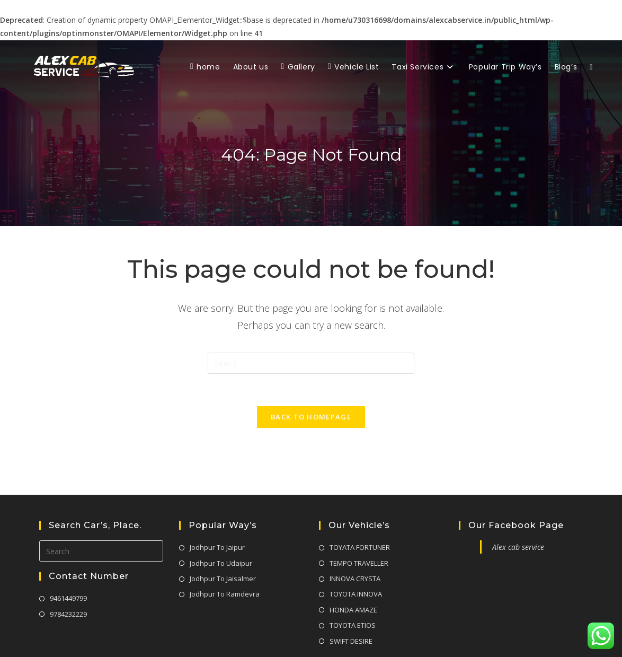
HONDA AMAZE (353, 569)
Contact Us (420, 638)
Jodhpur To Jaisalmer (223, 539)
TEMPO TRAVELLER (359, 523)
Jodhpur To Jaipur (217, 507)
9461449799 (68, 558)
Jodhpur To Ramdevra (225, 554)
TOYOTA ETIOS (353, 585)
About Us (381, 638)
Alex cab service (518, 507)
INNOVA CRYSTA (355, 539)
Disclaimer (511, 638)
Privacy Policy (466, 638)
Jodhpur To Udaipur (221, 523)
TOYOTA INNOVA (356, 554)
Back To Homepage (311, 417)
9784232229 (68, 574)
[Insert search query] (311, 363)
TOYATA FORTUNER (360, 507)
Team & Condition (563, 638)
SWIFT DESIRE (351, 601)
